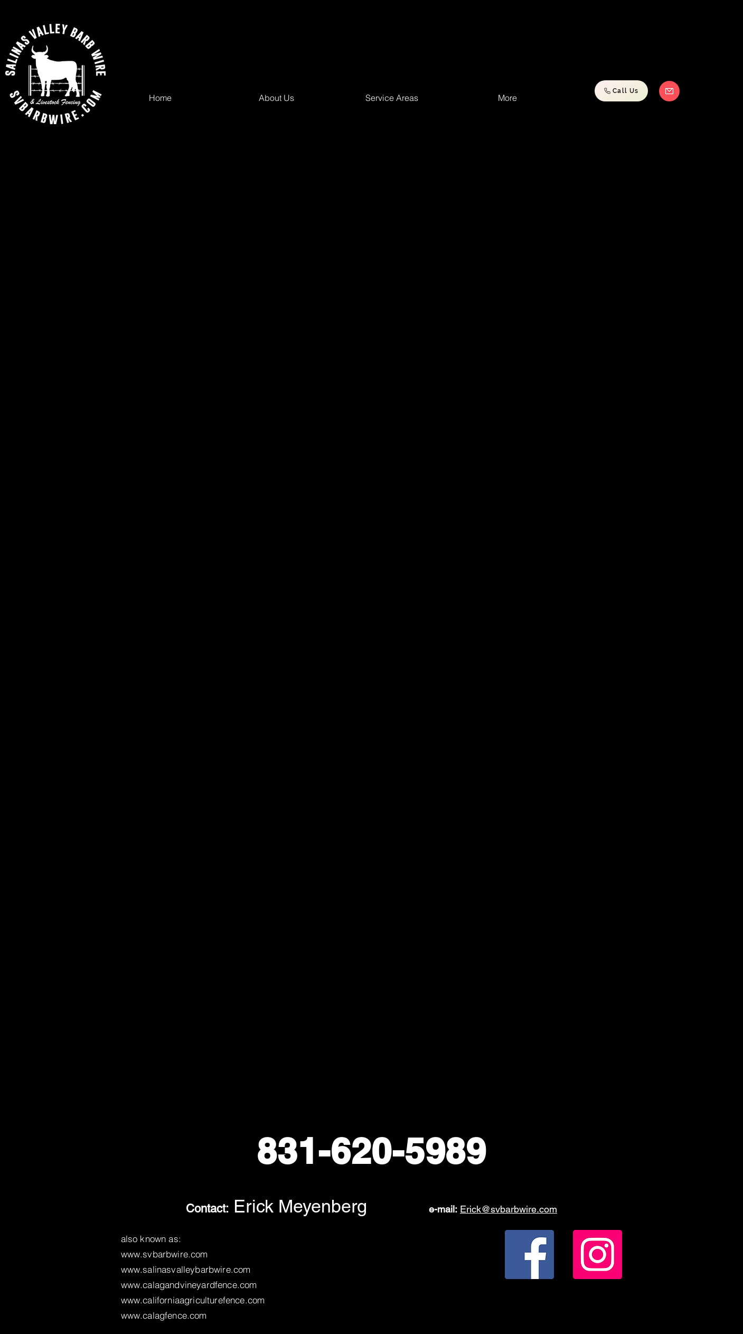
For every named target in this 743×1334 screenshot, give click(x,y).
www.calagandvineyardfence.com (189, 1284)
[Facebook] (529, 1254)
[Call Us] (621, 90)
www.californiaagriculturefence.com (193, 1299)
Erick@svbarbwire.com (508, 1209)
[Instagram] (597, 1254)
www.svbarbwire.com (164, 1254)
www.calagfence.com (164, 1315)
